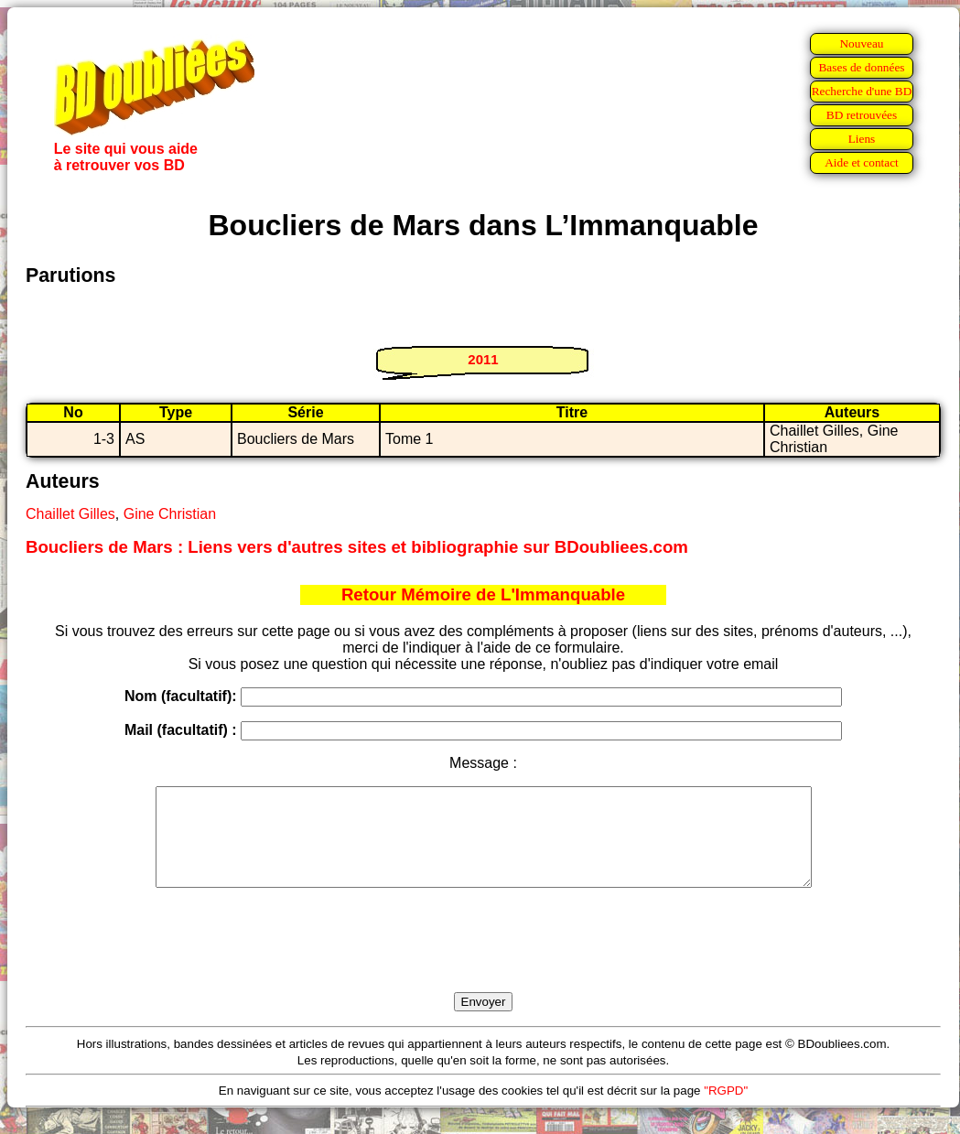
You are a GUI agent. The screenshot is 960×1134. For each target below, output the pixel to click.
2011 (483, 359)
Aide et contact (862, 162)
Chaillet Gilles (70, 514)
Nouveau (861, 43)
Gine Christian (170, 514)
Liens (862, 139)
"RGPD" (726, 1110)
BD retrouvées (861, 115)
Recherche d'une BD (862, 91)
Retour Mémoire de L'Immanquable (483, 594)
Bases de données (861, 67)
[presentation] (483, 961)
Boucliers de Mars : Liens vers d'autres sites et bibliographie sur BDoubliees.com (357, 546)
